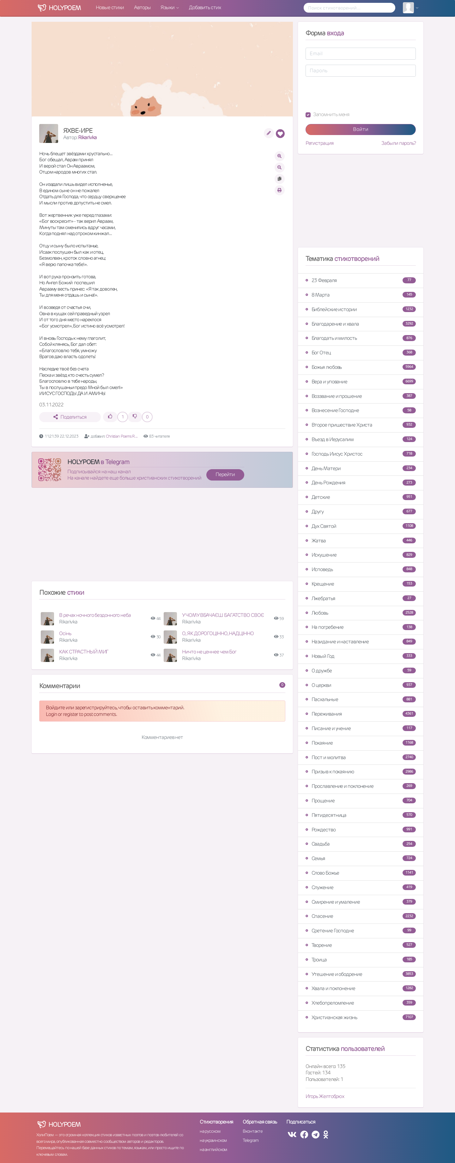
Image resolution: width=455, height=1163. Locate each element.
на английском (213, 1149)
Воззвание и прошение (361, 396)
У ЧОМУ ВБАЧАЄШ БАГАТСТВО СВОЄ (223, 615)
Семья (361, 858)
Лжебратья (361, 598)
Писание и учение (361, 728)
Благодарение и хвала (361, 324)
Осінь (65, 633)
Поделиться (70, 417)
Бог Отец (361, 352)
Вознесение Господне (361, 410)
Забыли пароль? (398, 143)
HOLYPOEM (83, 462)
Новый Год (361, 656)
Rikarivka (87, 137)
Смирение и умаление (361, 902)
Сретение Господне (361, 930)
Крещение (361, 584)
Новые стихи (110, 7)
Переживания (361, 714)
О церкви (361, 685)
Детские (361, 497)
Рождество (361, 829)
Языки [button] (168, 7)
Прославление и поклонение (361, 786)
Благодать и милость (361, 338)
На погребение (361, 627)
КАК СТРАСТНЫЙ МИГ (83, 651)
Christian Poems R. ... (121, 436)
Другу (361, 511)
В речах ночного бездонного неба (95, 615)
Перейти (224, 474)
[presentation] (354, 94)
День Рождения (361, 482)
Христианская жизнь (361, 1017)
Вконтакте (252, 1131)
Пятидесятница (361, 815)
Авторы (142, 7)
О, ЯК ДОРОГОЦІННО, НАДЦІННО (217, 633)
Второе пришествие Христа (361, 425)
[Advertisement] (162, 537)
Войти (360, 129)
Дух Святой (361, 526)
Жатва (361, 540)
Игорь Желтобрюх (325, 1096)
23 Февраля (361, 280)
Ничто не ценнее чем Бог (209, 651)
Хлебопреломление (361, 1003)
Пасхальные (361, 699)
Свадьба (361, 844)
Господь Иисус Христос (361, 454)
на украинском (213, 1140)
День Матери (361, 468)
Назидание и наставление (361, 641)
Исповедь (361, 569)
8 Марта (361, 295)
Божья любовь (361, 367)
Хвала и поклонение (361, 988)
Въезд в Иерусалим (361, 439)
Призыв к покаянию (361, 771)
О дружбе (361, 670)
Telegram (250, 1140)
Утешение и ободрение (361, 974)
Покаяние (361, 743)
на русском (210, 1131)
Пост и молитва (361, 757)
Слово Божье (361, 873)
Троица (361, 959)
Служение (361, 887)
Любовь (361, 613)
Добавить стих (205, 7)
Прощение (361, 800)
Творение (361, 945)
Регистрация (320, 143)
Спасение (361, 916)
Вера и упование (361, 381)
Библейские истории (361, 309)
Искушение (361, 555)
